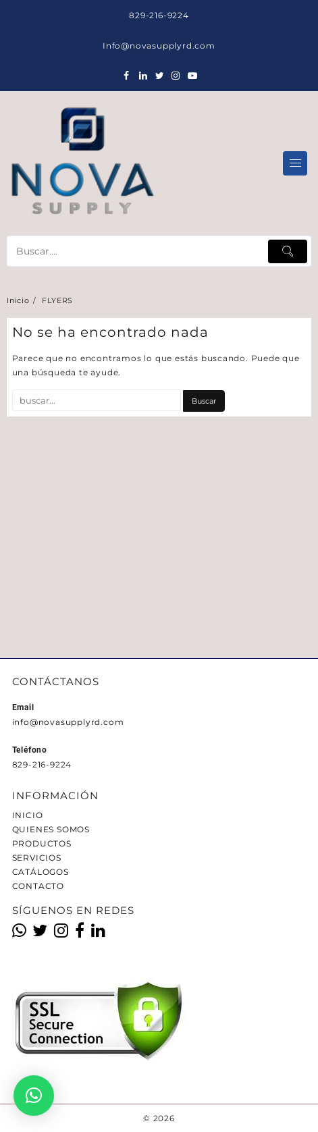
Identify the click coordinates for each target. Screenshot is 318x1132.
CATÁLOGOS (40, 872)
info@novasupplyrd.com (68, 722)
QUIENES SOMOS (51, 829)
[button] (34, 1095)
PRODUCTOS (42, 843)
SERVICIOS (36, 858)
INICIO (27, 815)
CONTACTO (38, 886)
